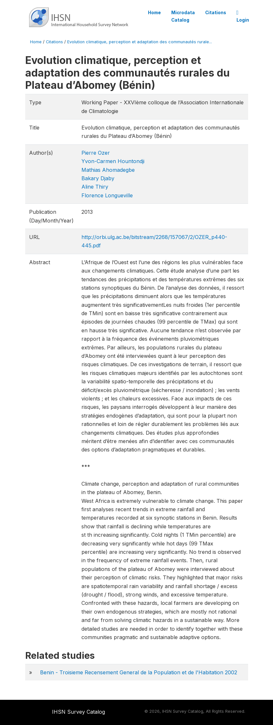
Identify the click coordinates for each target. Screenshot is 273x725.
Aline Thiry (94, 186)
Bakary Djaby (97, 178)
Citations (215, 12)
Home (154, 12)
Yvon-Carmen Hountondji (112, 161)
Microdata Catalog (183, 16)
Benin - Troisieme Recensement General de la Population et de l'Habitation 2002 (138, 672)
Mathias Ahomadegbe (108, 170)
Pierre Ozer (95, 153)
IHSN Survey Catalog (78, 712)
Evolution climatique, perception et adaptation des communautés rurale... (139, 41)
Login (242, 16)
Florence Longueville (107, 195)
